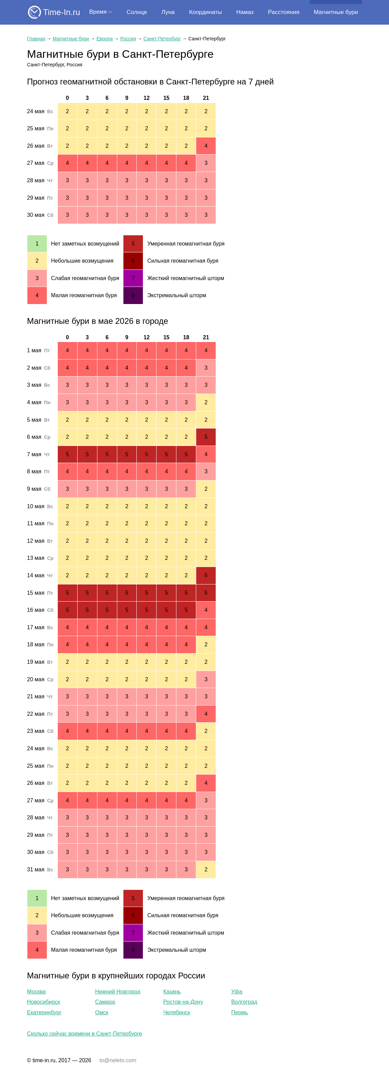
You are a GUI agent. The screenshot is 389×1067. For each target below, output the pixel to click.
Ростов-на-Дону (183, 1002)
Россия (128, 38)
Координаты (205, 12)
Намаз (244, 12)
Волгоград (244, 1002)
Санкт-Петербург (162, 38)
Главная (36, 38)
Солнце (136, 12)
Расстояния (283, 12)
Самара (105, 1002)
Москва (36, 991)
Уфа (236, 991)
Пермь (239, 1012)
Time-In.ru (61, 12)
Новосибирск (43, 1002)
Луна (168, 12)
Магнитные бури (336, 12)
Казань (171, 991)
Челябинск (176, 1012)
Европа (104, 38)
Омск (101, 1012)
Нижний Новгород (117, 991)
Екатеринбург (44, 1012)
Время (98, 12)
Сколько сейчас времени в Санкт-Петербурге (84, 1034)
